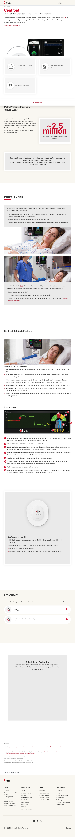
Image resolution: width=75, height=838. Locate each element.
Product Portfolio (26, 793)
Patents (58, 793)
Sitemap (68, 828)
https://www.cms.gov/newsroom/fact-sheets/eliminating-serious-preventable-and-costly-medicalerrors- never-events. (33, 746)
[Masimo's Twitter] (41, 821)
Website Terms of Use (62, 795)
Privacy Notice (60, 797)
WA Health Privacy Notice (63, 802)
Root (64, 17)
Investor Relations (26, 799)
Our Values (24, 795)
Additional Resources (44, 795)
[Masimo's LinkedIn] (34, 821)
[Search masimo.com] (60, 3)
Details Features (52, 103)
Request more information (12, 25)
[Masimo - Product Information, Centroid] (37, 609)
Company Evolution (26, 797)
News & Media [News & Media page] (25, 802)
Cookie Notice (60, 804)
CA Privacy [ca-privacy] (59, 799)
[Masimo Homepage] (7, 780)
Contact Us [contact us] (42, 790)
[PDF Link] (37, 619)
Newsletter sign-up (26, 809)
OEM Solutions (25, 804)
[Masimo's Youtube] (37, 821)
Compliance (59, 790)
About (23, 790)
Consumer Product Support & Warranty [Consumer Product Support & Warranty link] (44, 798)
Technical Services (44, 793)
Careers (23, 806)
